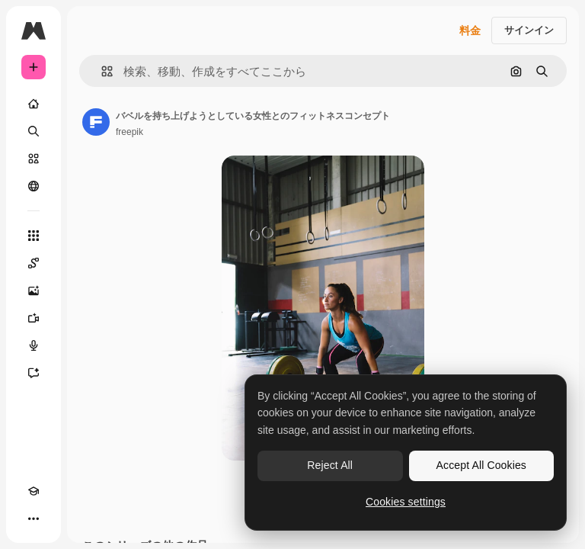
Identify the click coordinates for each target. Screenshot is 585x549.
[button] (101, 71)
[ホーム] (33, 104)
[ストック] (33, 158)
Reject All (330, 465)
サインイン (529, 30)
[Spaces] (33, 263)
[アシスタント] (33, 373)
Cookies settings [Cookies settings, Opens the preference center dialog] (406, 502)
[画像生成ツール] (33, 290)
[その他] (33, 518)
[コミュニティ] (33, 186)
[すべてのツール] (33, 235)
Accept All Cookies (481, 465)
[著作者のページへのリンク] (96, 122)
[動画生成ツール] (33, 318)
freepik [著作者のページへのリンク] (129, 132)
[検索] (33, 131)
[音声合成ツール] (33, 345)
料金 (470, 30)
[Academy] (33, 491)
